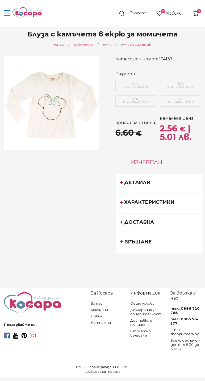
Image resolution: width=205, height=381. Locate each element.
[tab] (159, 183)
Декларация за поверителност (146, 312)
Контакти (101, 323)
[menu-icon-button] (7, 13)
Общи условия (143, 303)
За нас (96, 303)
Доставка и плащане (141, 322)
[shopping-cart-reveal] (193, 13)
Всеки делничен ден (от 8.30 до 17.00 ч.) (185, 344)
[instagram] (33, 335)
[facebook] (7, 335)
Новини (97, 316)
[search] (136, 13)
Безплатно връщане (140, 333)
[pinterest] (24, 335)
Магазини (99, 310)
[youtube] (15, 335)
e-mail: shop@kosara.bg (184, 332)
